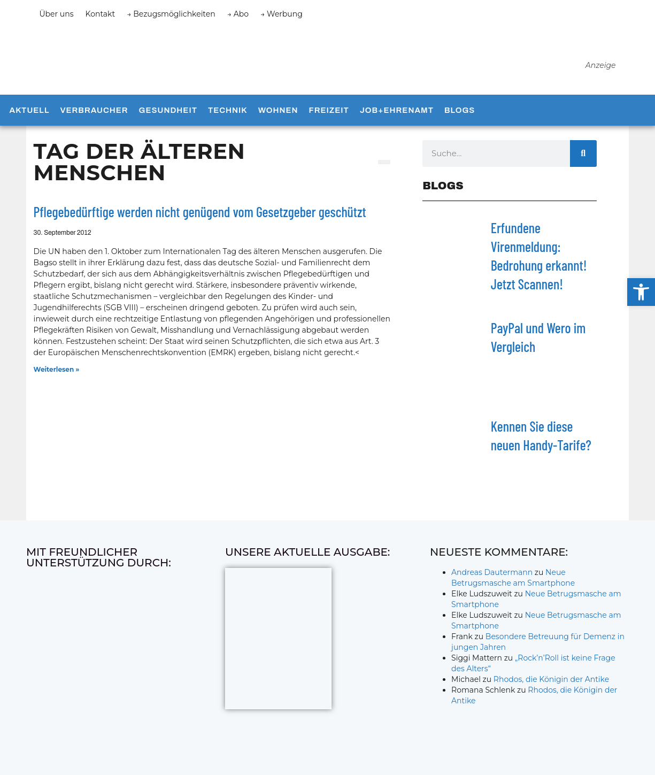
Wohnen (278, 118)
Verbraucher (94, 118)
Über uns (57, 14)
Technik (228, 118)
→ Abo (238, 14)
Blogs (459, 118)
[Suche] (583, 161)
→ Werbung (281, 14)
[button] (641, 292)
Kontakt (100, 14)
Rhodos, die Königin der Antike (551, 687)
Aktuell (30, 118)
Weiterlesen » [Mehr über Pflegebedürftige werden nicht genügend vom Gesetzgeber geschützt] (57, 377)
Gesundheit (168, 118)
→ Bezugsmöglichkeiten (171, 14)
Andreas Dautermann (492, 580)
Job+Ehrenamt (397, 118)
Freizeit (329, 118)
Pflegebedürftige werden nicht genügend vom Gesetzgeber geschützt (200, 220)
